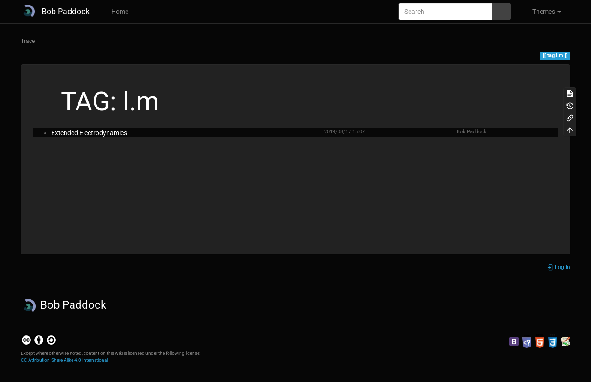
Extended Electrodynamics (89, 133)
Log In (558, 267)
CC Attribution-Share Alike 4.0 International (64, 360)
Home (119, 11)
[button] (543, 11)
